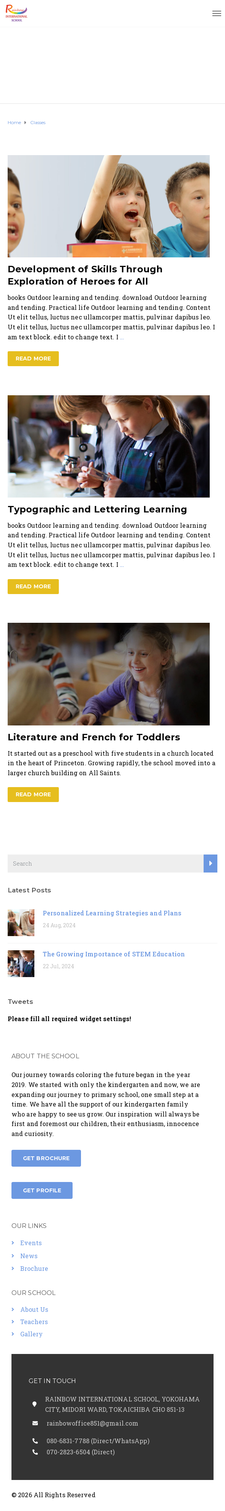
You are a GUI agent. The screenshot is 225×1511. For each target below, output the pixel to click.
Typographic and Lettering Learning (97, 509)
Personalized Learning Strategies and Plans (112, 913)
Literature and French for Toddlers (94, 737)
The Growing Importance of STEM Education (114, 954)
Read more (33, 358)
